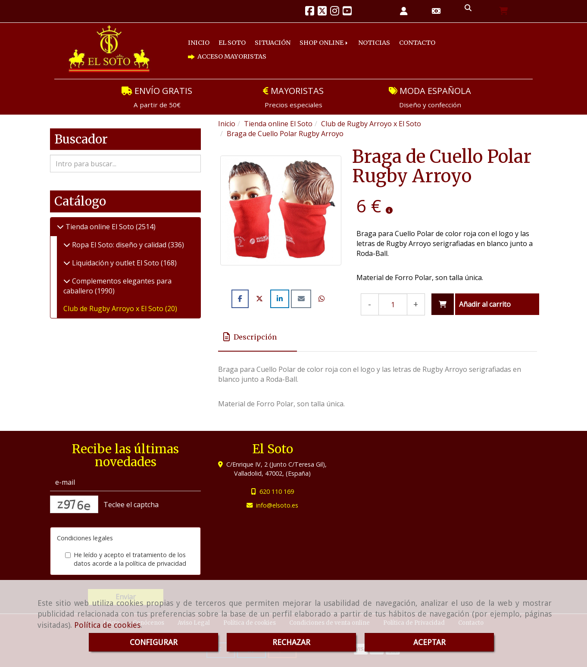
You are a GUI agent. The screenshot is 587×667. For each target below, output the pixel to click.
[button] (403, 11)
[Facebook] (309, 12)
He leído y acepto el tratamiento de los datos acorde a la (125, 559)
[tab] (257, 337)
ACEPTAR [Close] (429, 642)
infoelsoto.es (277, 505)
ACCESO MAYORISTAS (227, 56)
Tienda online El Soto (100, 226)
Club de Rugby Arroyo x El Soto (114, 308)
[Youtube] (347, 12)
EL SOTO (232, 43)
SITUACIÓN (272, 43)
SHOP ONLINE (324, 43)
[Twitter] (322, 12)
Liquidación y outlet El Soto (115, 263)
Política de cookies (107, 625)
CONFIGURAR (154, 642)
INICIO (198, 43)
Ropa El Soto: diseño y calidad (119, 244)
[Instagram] (334, 12)
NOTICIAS (374, 43)
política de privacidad (155, 563)
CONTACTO (417, 43)
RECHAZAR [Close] (291, 642)
